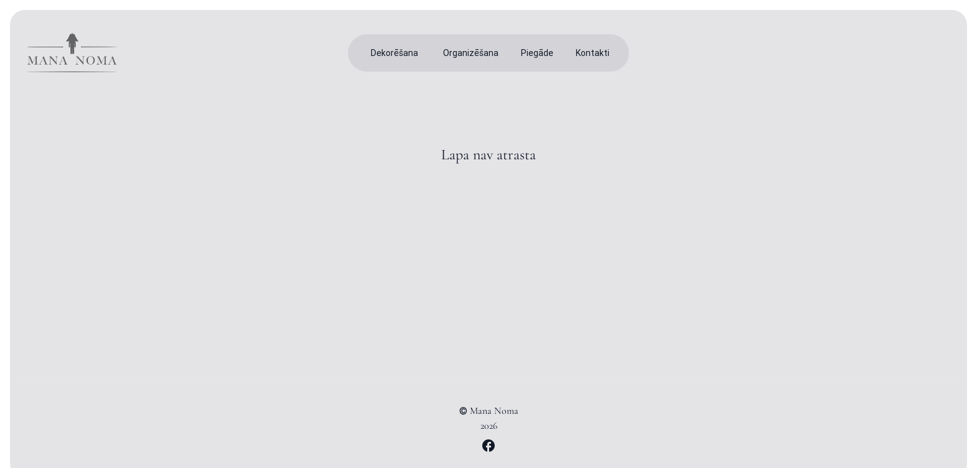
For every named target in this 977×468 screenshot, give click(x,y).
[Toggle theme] (912, 53)
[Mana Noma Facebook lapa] (488, 445)
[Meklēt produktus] (882, 53)
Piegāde (537, 52)
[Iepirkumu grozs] (942, 53)
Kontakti (592, 52)
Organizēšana (470, 52)
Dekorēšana (394, 52)
